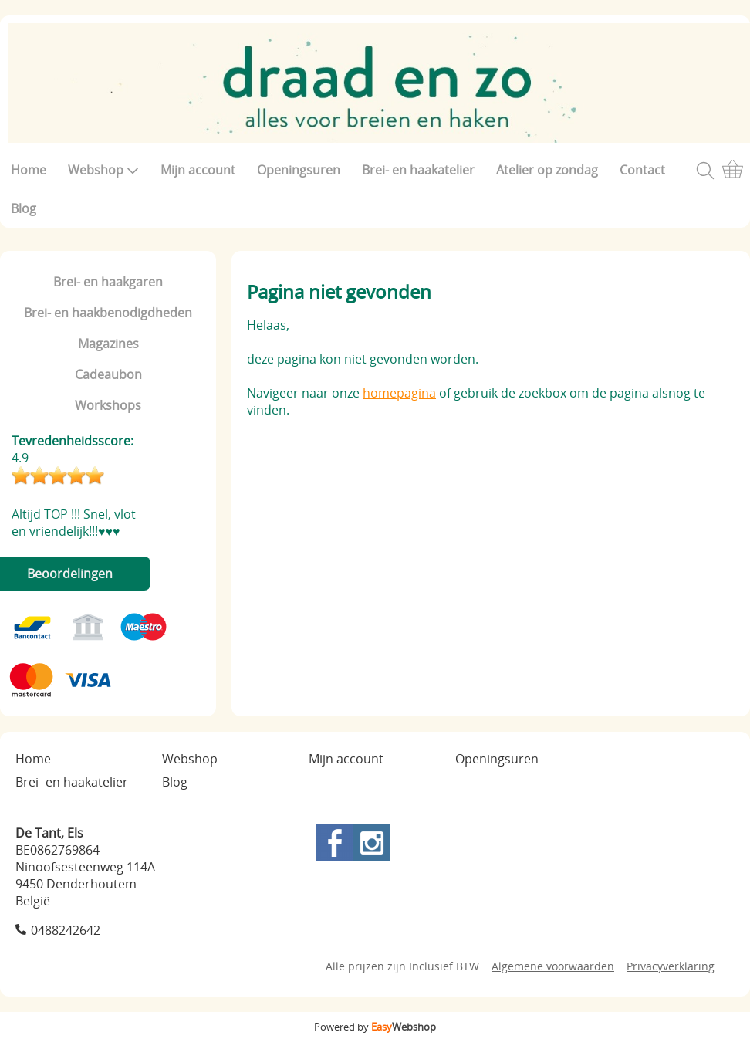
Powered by (375, 1027)
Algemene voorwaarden (553, 966)
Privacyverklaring (671, 966)
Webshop (103, 169)
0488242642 (65, 930)
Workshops (108, 405)
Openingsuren (298, 169)
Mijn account (197, 169)
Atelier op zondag (547, 169)
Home (28, 169)
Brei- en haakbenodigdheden (108, 312)
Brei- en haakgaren (108, 281)
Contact (642, 169)
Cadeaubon (108, 374)
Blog (23, 208)
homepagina (399, 392)
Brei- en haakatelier (418, 169)
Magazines (108, 343)
